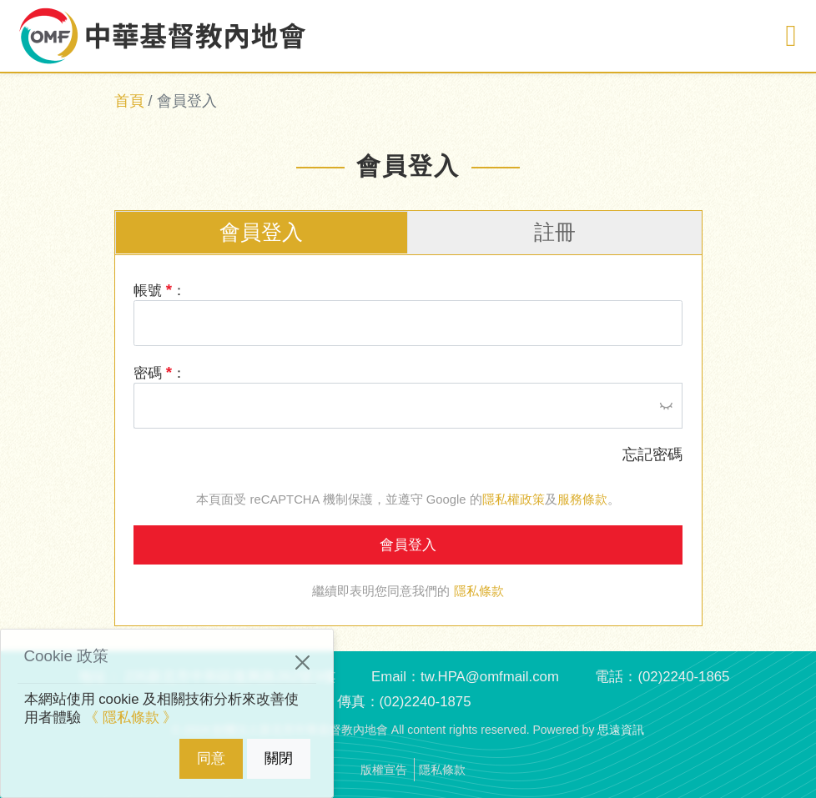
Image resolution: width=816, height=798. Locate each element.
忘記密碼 (652, 454)
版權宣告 (383, 769)
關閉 (278, 758)
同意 (211, 758)
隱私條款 (479, 591)
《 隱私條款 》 (130, 717)
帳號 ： (159, 290)
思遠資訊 (620, 729)
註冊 (555, 232)
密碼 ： (159, 372)
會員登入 (261, 232)
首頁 (129, 101)
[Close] (302, 662)
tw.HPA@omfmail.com (490, 677)
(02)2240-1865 (683, 677)
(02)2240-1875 (425, 702)
